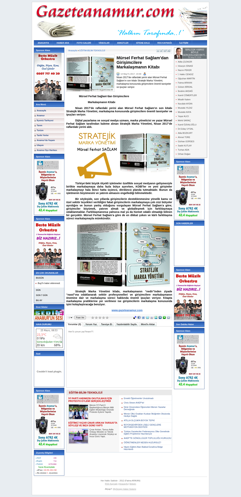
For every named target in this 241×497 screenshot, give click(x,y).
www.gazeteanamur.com (127, 310)
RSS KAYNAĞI (164, 43)
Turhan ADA (183, 150)
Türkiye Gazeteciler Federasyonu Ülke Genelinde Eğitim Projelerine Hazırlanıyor (146, 432)
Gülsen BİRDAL (185, 87)
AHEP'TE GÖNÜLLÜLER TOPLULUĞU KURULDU (147, 438)
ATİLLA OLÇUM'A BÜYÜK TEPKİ (139, 420)
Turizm (40, 130)
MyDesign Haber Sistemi (124, 489)
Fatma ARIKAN (185, 83)
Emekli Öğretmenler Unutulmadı (139, 398)
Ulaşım (40, 145)
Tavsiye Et (106, 324)
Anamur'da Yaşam (46, 140)
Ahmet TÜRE (184, 137)
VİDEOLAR (104, 43)
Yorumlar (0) (74, 324)
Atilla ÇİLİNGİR (185, 62)
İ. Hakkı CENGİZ (185, 74)
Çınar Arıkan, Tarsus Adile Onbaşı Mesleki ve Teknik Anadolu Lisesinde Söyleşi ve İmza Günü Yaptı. (103, 433)
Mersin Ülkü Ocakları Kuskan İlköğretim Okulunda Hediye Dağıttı (147, 415)
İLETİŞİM (183, 43)
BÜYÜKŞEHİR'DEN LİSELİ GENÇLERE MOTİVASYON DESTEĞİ (142, 426)
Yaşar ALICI (183, 116)
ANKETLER (122, 43)
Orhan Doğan (184, 154)
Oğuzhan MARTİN (186, 78)
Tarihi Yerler (43, 135)
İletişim (133, 484)
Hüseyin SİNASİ (185, 66)
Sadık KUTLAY (185, 145)
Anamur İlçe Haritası (47, 150)
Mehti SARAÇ (184, 120)
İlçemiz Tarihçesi (45, 120)
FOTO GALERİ (84, 43)
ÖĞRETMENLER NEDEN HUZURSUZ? (142, 442)
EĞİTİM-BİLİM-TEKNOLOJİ (92, 50)
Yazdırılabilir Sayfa (127, 324)
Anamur (41, 115)
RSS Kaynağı (111, 484)
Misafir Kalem (184, 99)
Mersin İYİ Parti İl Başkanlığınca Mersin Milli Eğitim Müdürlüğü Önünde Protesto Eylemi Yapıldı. (101, 408)
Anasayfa (41, 110)
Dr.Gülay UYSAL (185, 129)
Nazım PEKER (185, 70)
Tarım (39, 125)
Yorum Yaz (91, 324)
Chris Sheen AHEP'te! (134, 403)
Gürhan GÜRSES (186, 141)
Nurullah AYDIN (185, 104)
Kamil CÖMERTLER (187, 95)
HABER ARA (63, 43)
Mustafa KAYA (184, 112)
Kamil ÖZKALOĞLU (187, 124)
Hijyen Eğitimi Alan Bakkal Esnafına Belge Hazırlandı (143, 448)
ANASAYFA (43, 43)
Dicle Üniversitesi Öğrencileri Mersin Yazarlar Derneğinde (145, 408)
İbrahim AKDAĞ (185, 91)
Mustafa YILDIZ (185, 108)
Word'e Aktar (148, 324)
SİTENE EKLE (143, 43)
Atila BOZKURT (185, 133)
